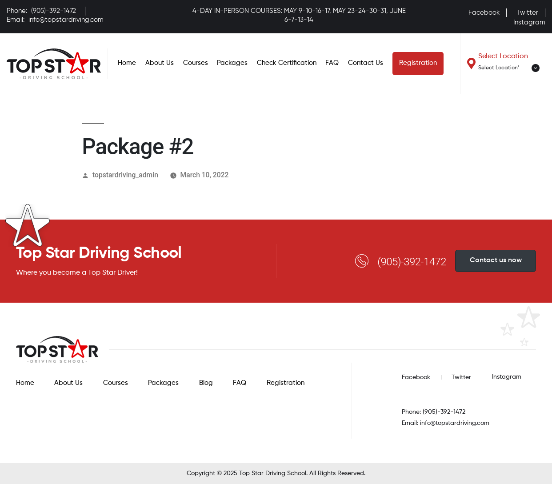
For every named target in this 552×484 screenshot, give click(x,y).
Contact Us (365, 63)
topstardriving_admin (125, 175)
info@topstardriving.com (66, 19)
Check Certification (286, 63)
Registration (418, 63)
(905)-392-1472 (53, 11)
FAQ (332, 63)
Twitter (527, 12)
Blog (206, 383)
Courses (195, 63)
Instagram (529, 22)
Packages (232, 63)
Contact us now (496, 260)
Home (127, 63)
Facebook (484, 12)
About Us (159, 63)
